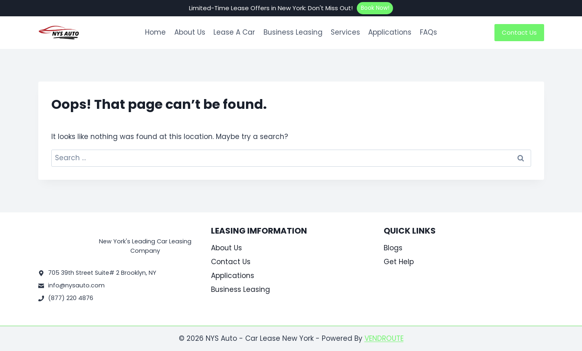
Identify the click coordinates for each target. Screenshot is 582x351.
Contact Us (519, 32)
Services (345, 32)
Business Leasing (293, 32)
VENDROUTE (384, 338)
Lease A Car (234, 32)
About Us (189, 32)
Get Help (399, 262)
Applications (389, 32)
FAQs (428, 32)
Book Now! (375, 8)
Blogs (393, 248)
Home (155, 32)
